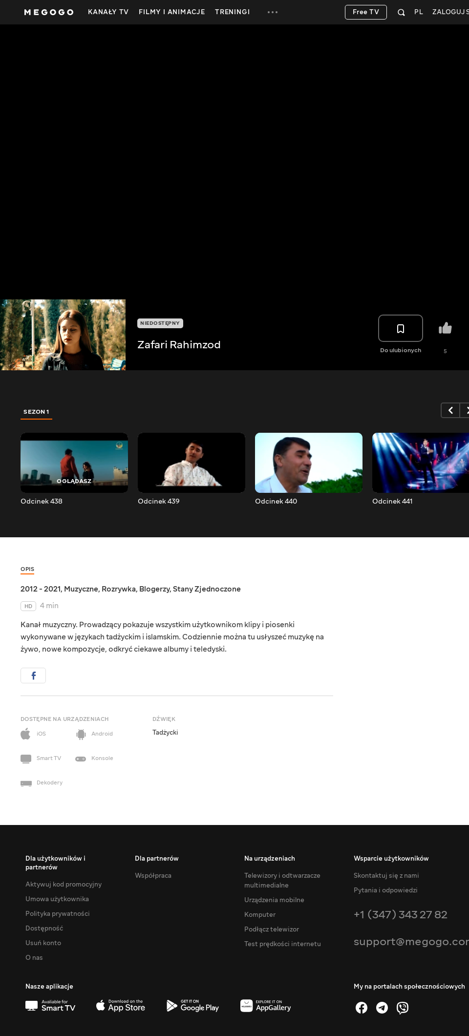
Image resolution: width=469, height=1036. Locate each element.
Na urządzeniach (269, 858)
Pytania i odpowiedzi (386, 890)
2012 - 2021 (41, 589)
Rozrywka (119, 589)
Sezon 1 (36, 412)
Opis (27, 569)
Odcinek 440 (276, 501)
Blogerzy (154, 589)
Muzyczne (81, 589)
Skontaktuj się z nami (386, 875)
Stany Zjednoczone (207, 589)
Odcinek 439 (159, 501)
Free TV (366, 12)
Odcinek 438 (42, 501)
